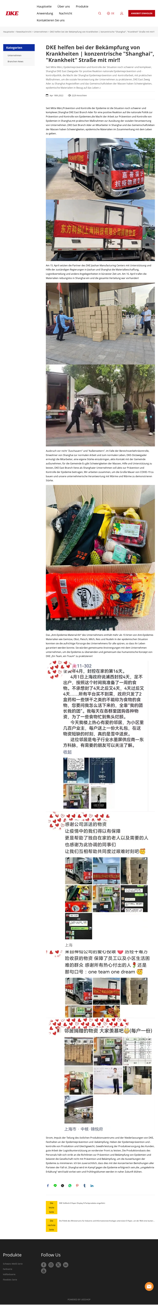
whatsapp (70, 1186)
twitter (63, 1186)
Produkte (82, 6)
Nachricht (65, 13)
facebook (48, 1186)
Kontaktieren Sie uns (51, 20)
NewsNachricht (23, 31)
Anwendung (45, 13)
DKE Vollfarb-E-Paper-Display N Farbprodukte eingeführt (82, 1203)
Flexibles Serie (10, 1280)
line (55, 1186)
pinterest (77, 1186)
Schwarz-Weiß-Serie (13, 1264)
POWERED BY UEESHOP (79, 1300)
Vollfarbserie (9, 1274)
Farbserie (7, 1269)
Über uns (63, 6)
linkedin (92, 1186)
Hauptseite (44, 6)
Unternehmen (41, 31)
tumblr (85, 1186)
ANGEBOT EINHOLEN (141, 13)
